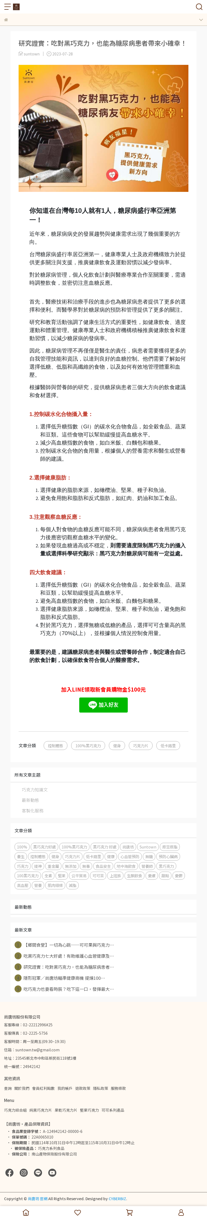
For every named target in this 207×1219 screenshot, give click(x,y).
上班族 (115, 875)
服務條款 (118, 1088)
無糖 (149, 856)
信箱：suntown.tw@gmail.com (32, 1049)
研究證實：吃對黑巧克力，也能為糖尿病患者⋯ (64, 966)
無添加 (70, 866)
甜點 (165, 875)
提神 (38, 866)
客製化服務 (32, 810)
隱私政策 (100, 1088)
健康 (111, 856)
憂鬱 (178, 875)
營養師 (147, 866)
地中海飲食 (126, 866)
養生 (21, 856)
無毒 (86, 866)
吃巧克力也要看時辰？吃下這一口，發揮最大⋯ (64, 988)
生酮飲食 (134, 875)
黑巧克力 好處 (104, 847)
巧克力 (22, 866)
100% (22, 847)
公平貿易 (79, 875)
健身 (117, 745)
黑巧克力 (166, 866)
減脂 (72, 885)
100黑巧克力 (28, 875)
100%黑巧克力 (88, 745)
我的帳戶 (65, 1088)
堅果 (61, 875)
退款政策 (82, 1088)
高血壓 (22, 885)
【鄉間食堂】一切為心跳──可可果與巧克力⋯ (64, 944)
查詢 (8, 1088)
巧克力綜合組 (15, 1110)
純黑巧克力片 (40, 1110)
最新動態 (30, 800)
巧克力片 (140, 745)
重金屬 (53, 866)
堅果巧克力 (89, 1110)
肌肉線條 (55, 885)
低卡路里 (168, 745)
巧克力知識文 (35, 789)
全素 (48, 875)
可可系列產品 (113, 1110)
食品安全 (103, 866)
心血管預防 (129, 856)
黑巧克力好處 (44, 847)
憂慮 (152, 875)
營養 (38, 885)
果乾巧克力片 (66, 1110)
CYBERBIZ (117, 1198)
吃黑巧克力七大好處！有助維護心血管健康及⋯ (64, 955)
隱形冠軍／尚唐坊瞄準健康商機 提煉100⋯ (60, 977)
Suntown (148, 847)
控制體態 (55, 745)
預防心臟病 (168, 856)
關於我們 (21, 1088)
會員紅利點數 (43, 1088)
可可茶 (98, 875)
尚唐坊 (128, 847)
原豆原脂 (169, 847)
